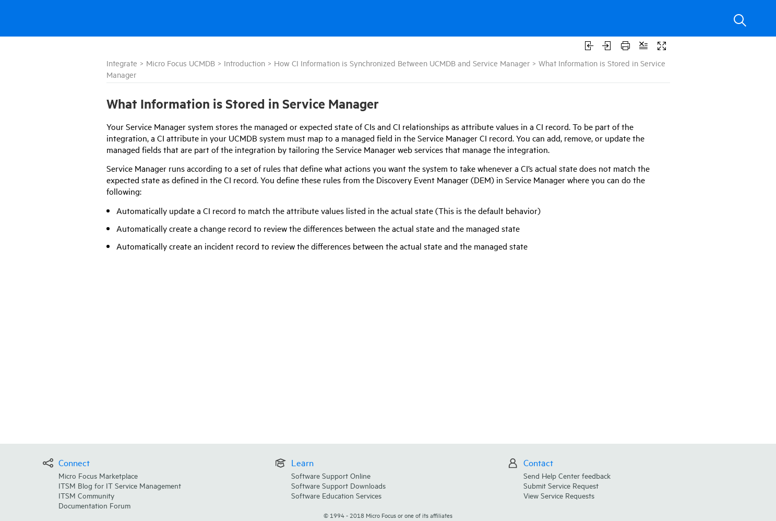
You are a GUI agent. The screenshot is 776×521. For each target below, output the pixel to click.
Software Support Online (331, 475)
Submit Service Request (561, 485)
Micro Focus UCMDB (180, 63)
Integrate (121, 63)
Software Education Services (336, 495)
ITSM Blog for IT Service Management (119, 485)
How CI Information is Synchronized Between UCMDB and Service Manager (402, 63)
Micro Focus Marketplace (98, 475)
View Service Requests (558, 495)
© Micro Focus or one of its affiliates (388, 515)
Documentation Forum (94, 505)
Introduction (244, 63)
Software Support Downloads (338, 485)
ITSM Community (86, 495)
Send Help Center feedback (567, 475)
